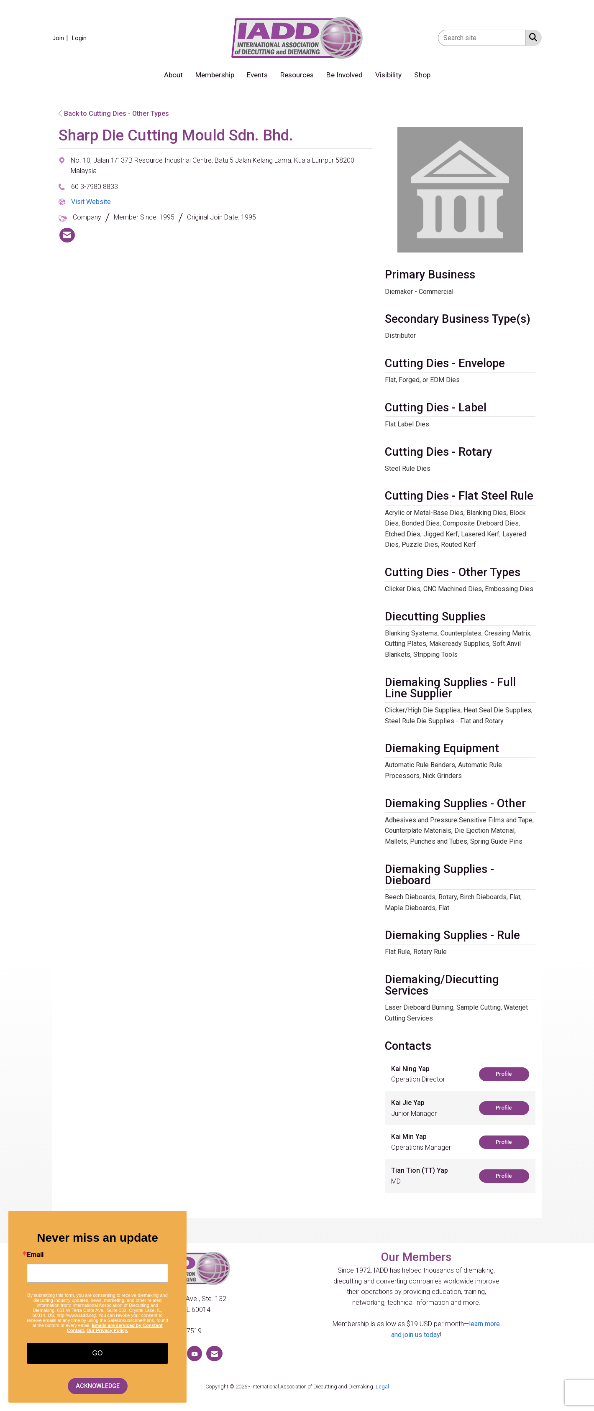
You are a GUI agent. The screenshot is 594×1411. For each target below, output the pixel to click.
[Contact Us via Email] (214, 1353)
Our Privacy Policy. (107, 1330)
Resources (297, 75)
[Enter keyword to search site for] (481, 38)
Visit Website (91, 202)
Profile (504, 1074)
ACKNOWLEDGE (98, 1386)
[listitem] (61, 38)
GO (97, 1353)
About (173, 75)
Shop (422, 75)
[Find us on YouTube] (194, 1353)
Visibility (388, 75)
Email (35, 1255)
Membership (214, 75)
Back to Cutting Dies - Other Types (114, 113)
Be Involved (344, 75)
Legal (382, 1386)
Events (257, 75)
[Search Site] (531, 37)
